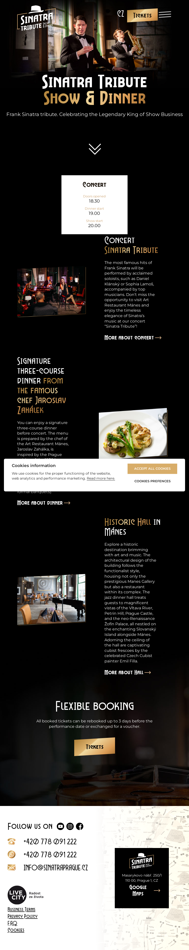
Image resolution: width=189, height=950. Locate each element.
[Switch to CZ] (121, 13)
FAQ (12, 923)
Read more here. (101, 478)
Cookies (16, 930)
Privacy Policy (23, 916)
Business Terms (21, 909)
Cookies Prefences (152, 481)
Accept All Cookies (152, 469)
